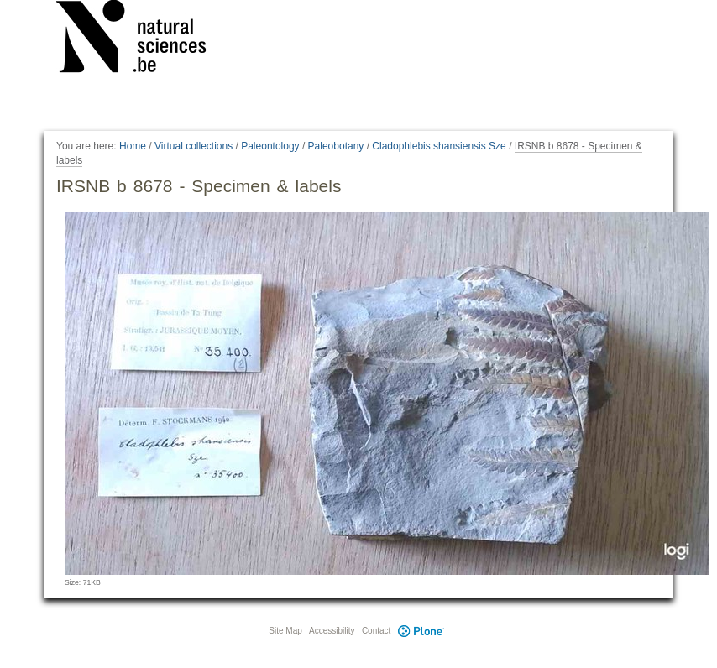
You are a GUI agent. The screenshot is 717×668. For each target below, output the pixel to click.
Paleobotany (336, 146)
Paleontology (270, 146)
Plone (421, 630)
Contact (376, 630)
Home (132, 146)
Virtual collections (193, 146)
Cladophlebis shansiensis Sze (438, 146)
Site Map (285, 630)
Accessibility (331, 630)
